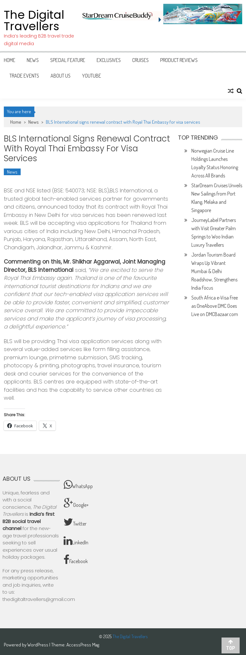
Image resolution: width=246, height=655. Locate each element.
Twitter (75, 522)
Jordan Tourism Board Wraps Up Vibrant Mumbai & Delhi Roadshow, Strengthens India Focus (214, 271)
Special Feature (67, 60)
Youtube (91, 75)
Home (9, 60)
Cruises (140, 60)
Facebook (76, 560)
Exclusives (109, 60)
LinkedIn (76, 541)
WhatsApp (78, 484)
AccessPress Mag (82, 645)
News (33, 60)
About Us (61, 75)
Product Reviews (179, 60)
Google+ (76, 503)
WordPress (38, 645)
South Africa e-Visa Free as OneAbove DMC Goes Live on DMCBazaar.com (214, 305)
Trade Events (24, 75)
